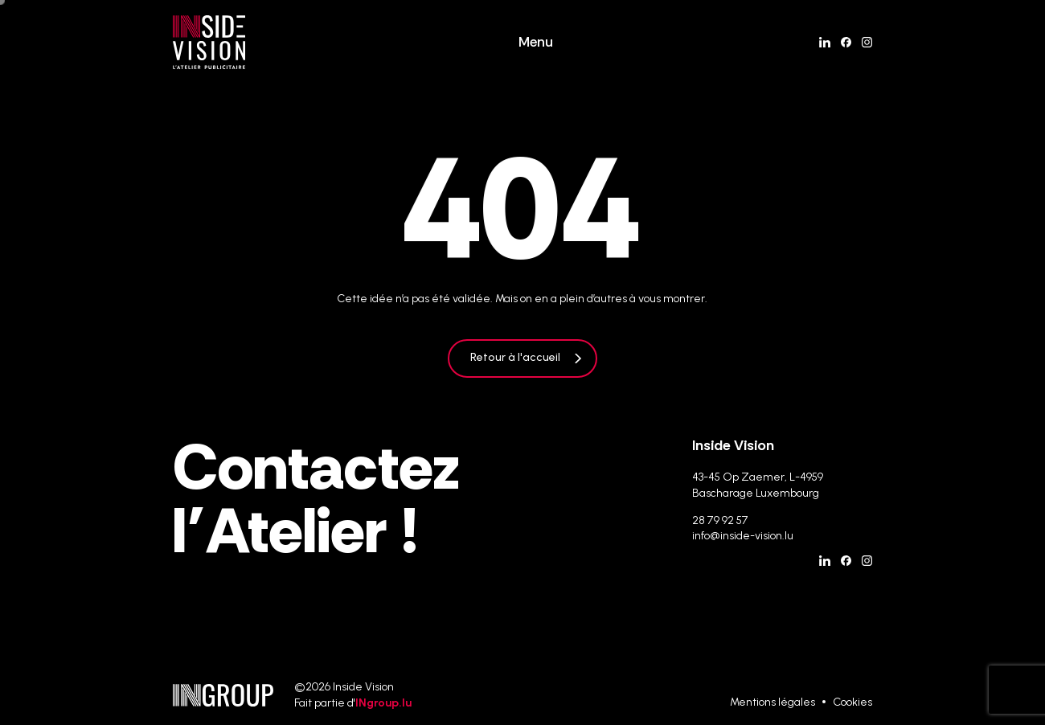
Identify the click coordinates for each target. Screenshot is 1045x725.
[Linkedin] (824, 42)
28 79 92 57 (720, 520)
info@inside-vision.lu (742, 536)
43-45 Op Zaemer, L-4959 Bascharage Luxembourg (757, 485)
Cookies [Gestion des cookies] (852, 702)
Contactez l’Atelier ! (316, 499)
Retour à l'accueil (515, 357)
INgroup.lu (383, 703)
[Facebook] (846, 42)
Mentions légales (772, 702)
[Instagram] (867, 42)
